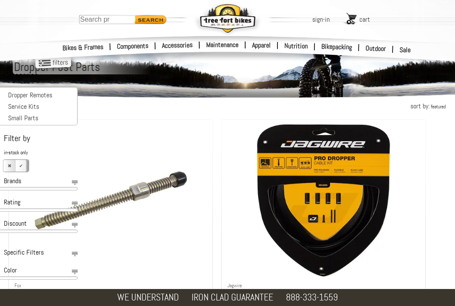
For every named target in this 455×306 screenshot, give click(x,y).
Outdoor (375, 48)
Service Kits (23, 106)
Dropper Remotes (30, 95)
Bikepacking (336, 47)
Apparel (261, 45)
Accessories (177, 45)
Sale (405, 50)
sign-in (321, 19)
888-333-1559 (312, 297)
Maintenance (222, 44)
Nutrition (296, 46)
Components (133, 46)
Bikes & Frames (83, 47)
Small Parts (23, 117)
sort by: (428, 106)
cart (364, 19)
